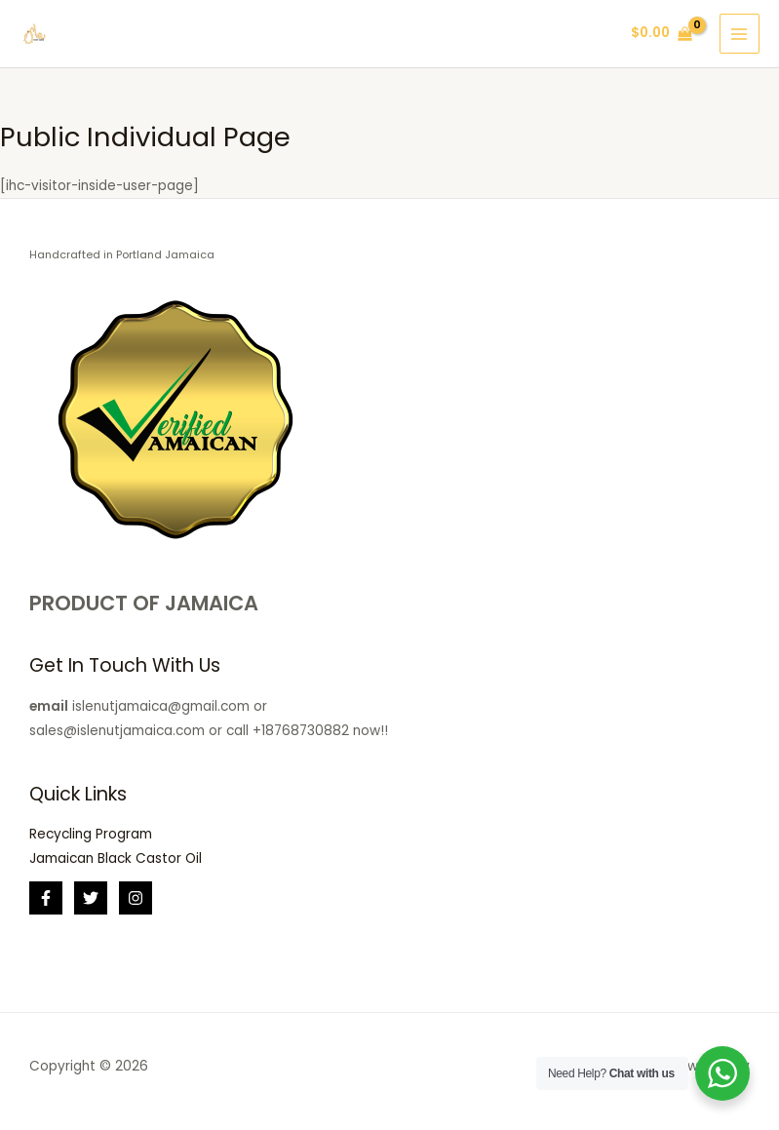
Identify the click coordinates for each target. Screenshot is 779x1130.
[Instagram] (135, 898)
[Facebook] (45, 898)
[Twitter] (90, 898)
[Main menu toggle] (740, 34)
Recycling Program (90, 834)
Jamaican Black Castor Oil (115, 858)
